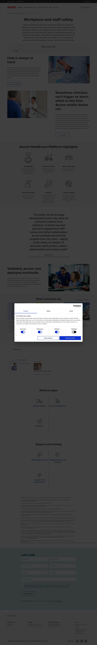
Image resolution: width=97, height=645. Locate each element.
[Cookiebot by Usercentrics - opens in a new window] (74, 306)
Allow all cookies (70, 338)
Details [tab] (48, 311)
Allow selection (48, 338)
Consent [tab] (25, 311)
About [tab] (71, 311)
